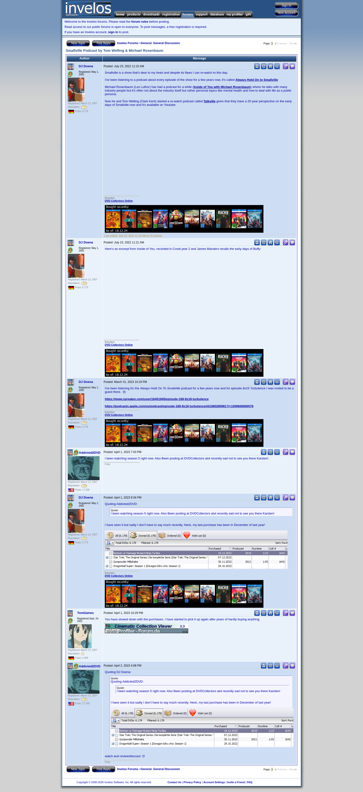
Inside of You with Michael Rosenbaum (222, 87)
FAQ (249, 782)
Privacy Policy (192, 782)
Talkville (209, 101)
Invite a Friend (236, 782)
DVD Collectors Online (119, 200)
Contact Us (174, 782)
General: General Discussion (160, 43)
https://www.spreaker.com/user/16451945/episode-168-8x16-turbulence (157, 399)
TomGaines (85, 613)
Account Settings (214, 782)
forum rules (139, 21)
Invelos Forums (127, 43)
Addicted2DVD (89, 452)
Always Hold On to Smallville (256, 80)
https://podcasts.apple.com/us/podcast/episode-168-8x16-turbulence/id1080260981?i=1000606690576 (179, 406)
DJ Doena (86, 66)
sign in (113, 32)
